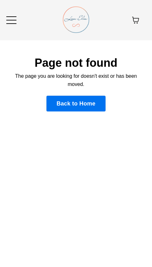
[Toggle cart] (136, 20)
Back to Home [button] (76, 103)
